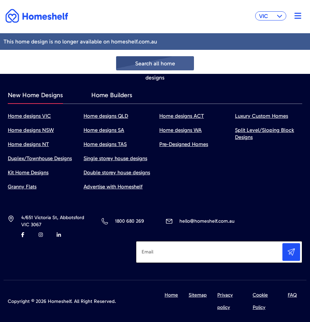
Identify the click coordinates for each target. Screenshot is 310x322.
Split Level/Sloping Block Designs (264, 133)
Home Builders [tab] (111, 95)
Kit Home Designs (28, 172)
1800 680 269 (129, 221)
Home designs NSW (31, 130)
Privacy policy (225, 301)
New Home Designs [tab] (35, 95)
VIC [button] (270, 16)
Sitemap (198, 295)
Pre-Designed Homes (183, 144)
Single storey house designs (115, 158)
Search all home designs (155, 65)
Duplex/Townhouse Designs (40, 158)
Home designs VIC (29, 116)
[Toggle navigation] (296, 16)
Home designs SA (104, 130)
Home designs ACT (181, 116)
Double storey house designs (117, 172)
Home (171, 295)
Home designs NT (28, 144)
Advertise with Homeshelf (113, 186)
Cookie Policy (260, 301)
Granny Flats (22, 186)
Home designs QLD (106, 116)
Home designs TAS (105, 144)
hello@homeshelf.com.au (207, 221)
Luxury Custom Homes (261, 116)
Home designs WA (180, 130)
